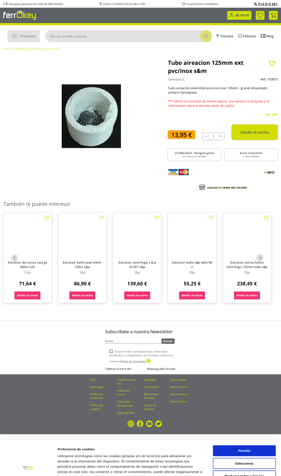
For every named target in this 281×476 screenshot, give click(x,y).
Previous (14, 257)
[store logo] (19, 15)
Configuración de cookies (242, 467)
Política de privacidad (96, 396)
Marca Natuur (179, 394)
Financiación (151, 387)
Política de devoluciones (125, 403)
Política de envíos (123, 392)
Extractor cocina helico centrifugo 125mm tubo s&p (247, 264)
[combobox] (128, 36)
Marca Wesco (179, 401)
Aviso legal (96, 387)
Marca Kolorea (180, 387)
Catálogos (150, 380)
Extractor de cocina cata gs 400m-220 (27, 264)
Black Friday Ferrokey (151, 396)
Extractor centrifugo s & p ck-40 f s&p (137, 264)
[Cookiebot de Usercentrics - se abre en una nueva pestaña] (28, 467)
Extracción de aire (48, 49)
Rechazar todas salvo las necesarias (244, 445)
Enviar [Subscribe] (168, 341)
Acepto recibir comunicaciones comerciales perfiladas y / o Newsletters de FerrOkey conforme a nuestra (141, 356)
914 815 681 (266, 4)
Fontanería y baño (23, 49)
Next (259, 257)
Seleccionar (244, 431)
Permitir (244, 418)
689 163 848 (167, 369)
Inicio (6, 49)
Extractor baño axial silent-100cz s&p (82, 264)
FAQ (92, 380)
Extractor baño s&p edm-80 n (192, 264)
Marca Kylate (179, 380)
